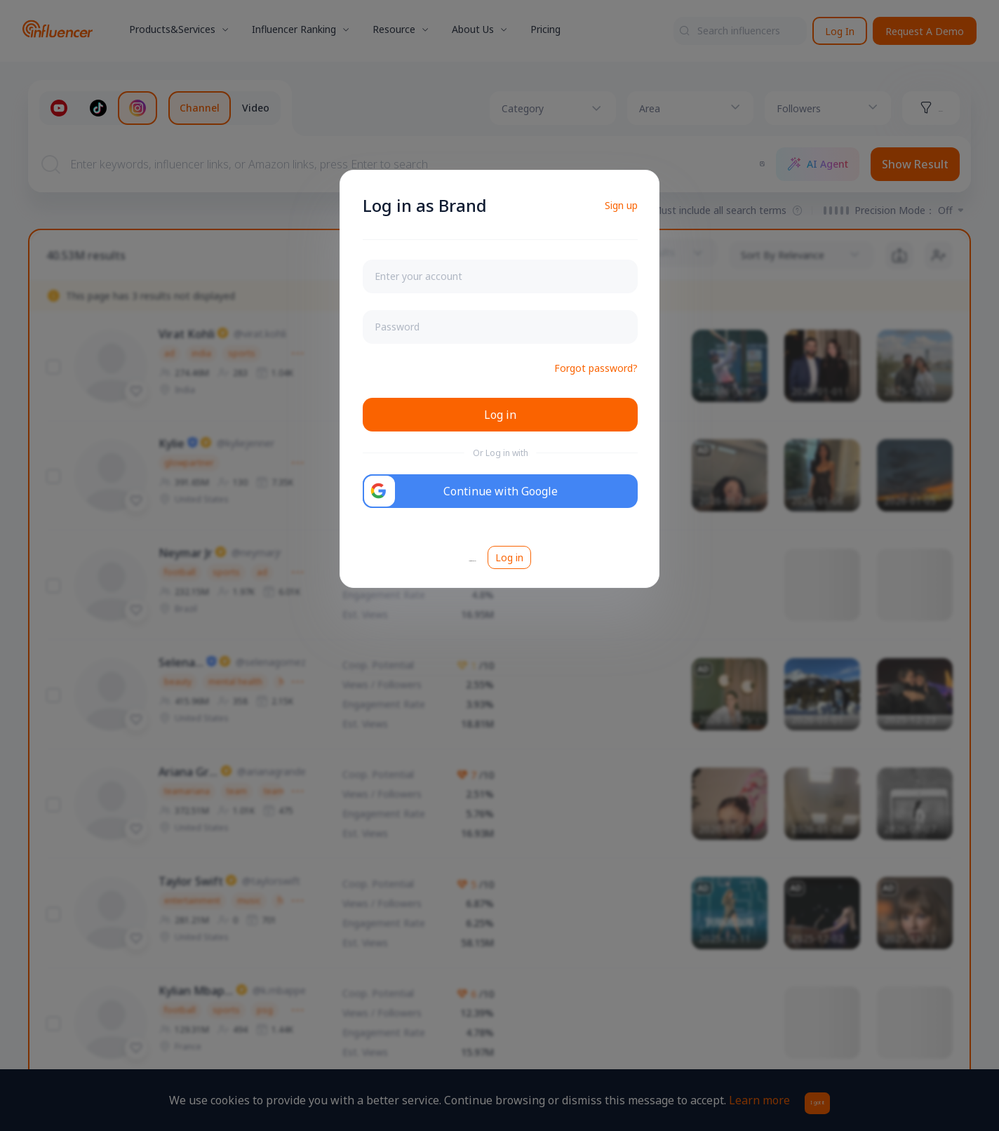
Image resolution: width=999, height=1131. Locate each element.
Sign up (621, 205)
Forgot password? (596, 368)
